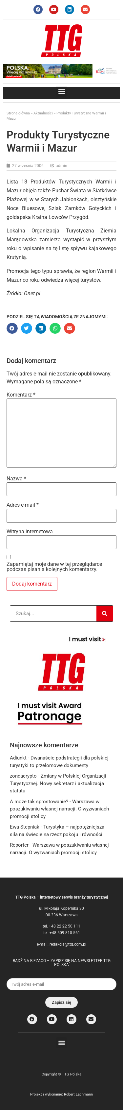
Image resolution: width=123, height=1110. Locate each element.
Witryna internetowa (30, 531)
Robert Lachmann (78, 1094)
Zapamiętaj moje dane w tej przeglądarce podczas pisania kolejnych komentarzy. (54, 567)
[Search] (104, 613)
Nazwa (16, 478)
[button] (61, 91)
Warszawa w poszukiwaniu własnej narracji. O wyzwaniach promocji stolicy (59, 809)
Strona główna (18, 113)
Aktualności (43, 113)
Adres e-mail (23, 505)
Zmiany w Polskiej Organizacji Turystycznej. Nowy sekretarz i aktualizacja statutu (58, 783)
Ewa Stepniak (24, 827)
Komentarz (21, 395)
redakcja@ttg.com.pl (68, 944)
